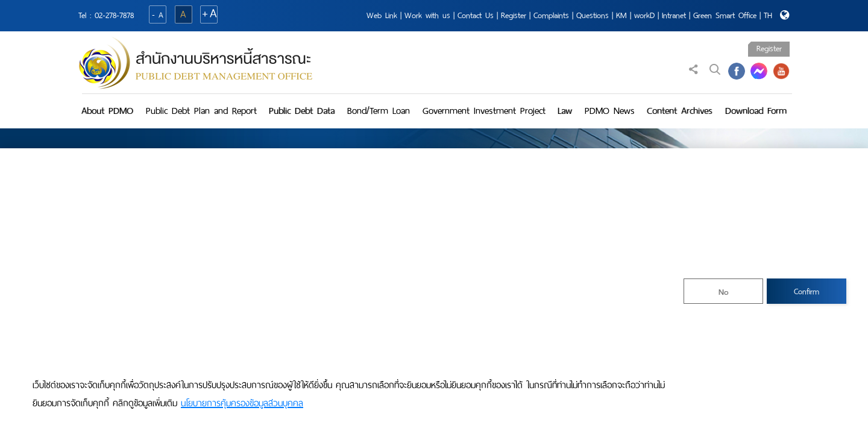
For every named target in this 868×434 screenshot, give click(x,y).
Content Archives (679, 110)
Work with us (427, 15)
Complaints (551, 15)
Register (513, 15)
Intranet (674, 15)
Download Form (756, 110)
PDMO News (610, 110)
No (723, 292)
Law (565, 110)
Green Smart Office (724, 15)
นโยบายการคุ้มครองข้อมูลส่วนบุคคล (242, 403)
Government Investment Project (484, 110)
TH (768, 15)
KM (621, 15)
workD (644, 15)
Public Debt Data (302, 110)
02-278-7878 (114, 15)
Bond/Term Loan (378, 110)
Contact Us (476, 15)
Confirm (806, 291)
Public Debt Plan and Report (201, 110)
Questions (592, 15)
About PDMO (107, 110)
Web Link (381, 15)
